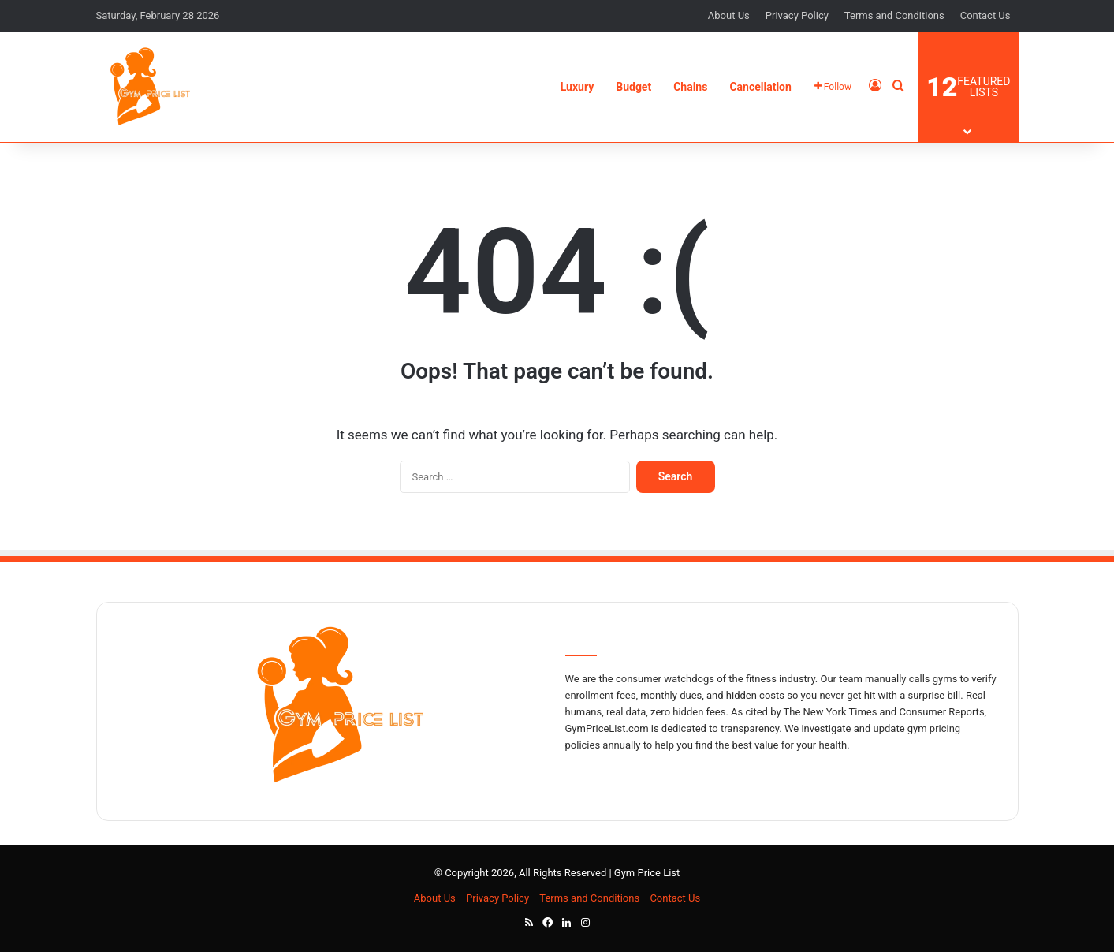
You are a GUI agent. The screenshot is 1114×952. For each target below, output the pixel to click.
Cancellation (760, 86)
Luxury (577, 86)
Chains (690, 86)
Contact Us (985, 15)
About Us (729, 15)
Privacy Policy (797, 15)
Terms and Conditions (894, 15)
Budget (633, 86)
